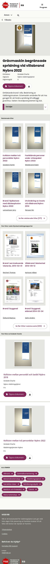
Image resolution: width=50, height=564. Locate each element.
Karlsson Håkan (31, 272)
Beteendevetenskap (12, 479)
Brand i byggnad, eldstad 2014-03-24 (34, 309)
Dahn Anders (30, 318)
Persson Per (29, 210)
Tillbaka (7, 20)
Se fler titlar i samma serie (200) (29, 326)
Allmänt (7, 473)
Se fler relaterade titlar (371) (30, 218)
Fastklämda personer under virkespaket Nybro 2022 (35, 158)
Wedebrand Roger (32, 165)
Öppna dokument (15, 86)
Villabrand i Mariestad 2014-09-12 (35, 264)
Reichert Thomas (9, 272)
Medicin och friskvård (12, 489)
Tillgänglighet (7, 529)
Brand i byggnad (10, 308)
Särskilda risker (10, 484)
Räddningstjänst (34, 479)
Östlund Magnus (9, 318)
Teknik (31, 489)
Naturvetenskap (10, 495)
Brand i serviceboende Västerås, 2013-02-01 (13, 264)
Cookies (4, 534)
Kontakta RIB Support (10, 546)
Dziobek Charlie (9, 165)
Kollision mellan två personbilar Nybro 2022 (11, 158)
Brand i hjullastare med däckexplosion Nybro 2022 (12, 203)
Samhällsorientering (25, 473)
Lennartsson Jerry (9, 210)
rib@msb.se (6, 553)
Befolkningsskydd (30, 484)
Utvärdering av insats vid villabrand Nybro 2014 (35, 203)
